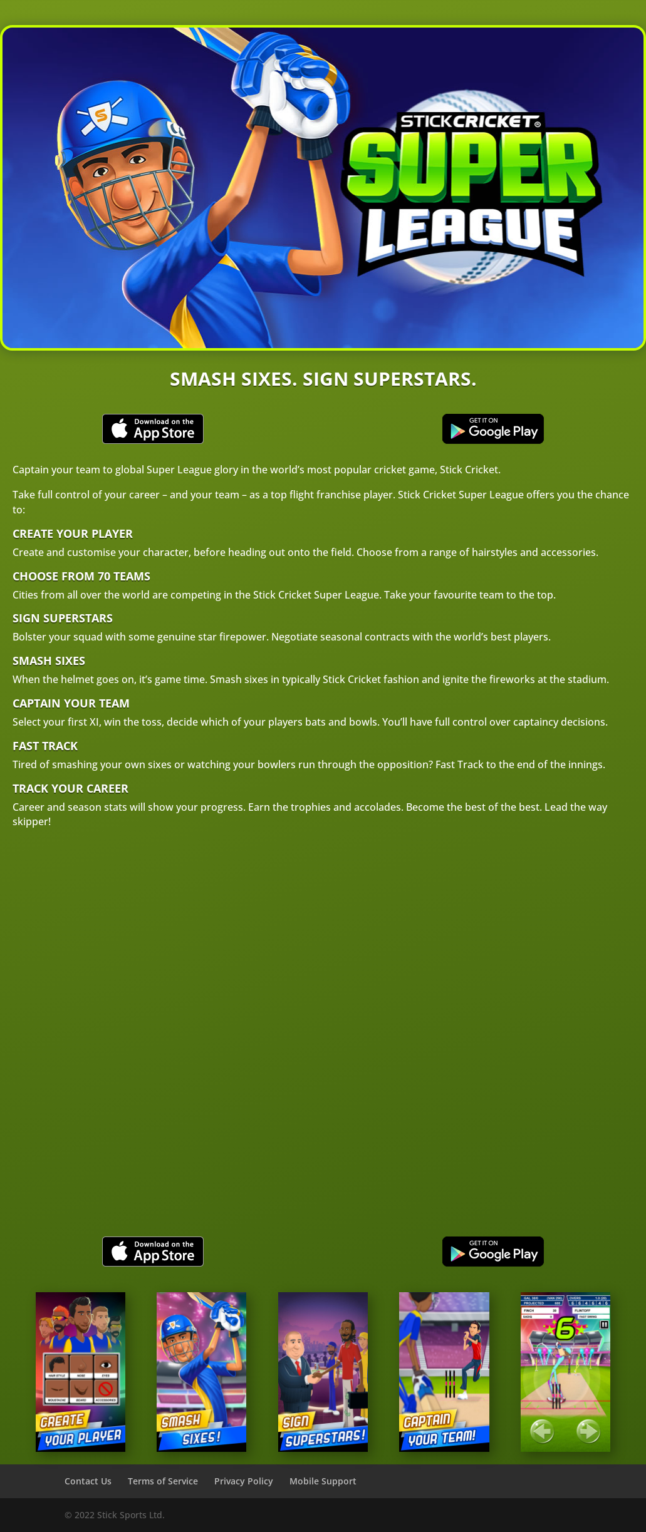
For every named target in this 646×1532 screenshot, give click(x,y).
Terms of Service (163, 1481)
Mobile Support (323, 1481)
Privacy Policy (243, 1481)
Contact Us (88, 1481)
